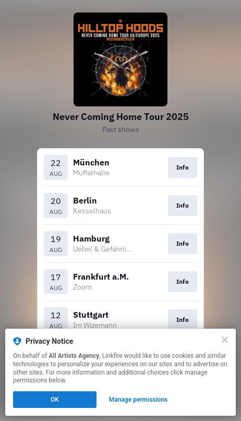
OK (55, 399)
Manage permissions (138, 399)
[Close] (224, 339)
